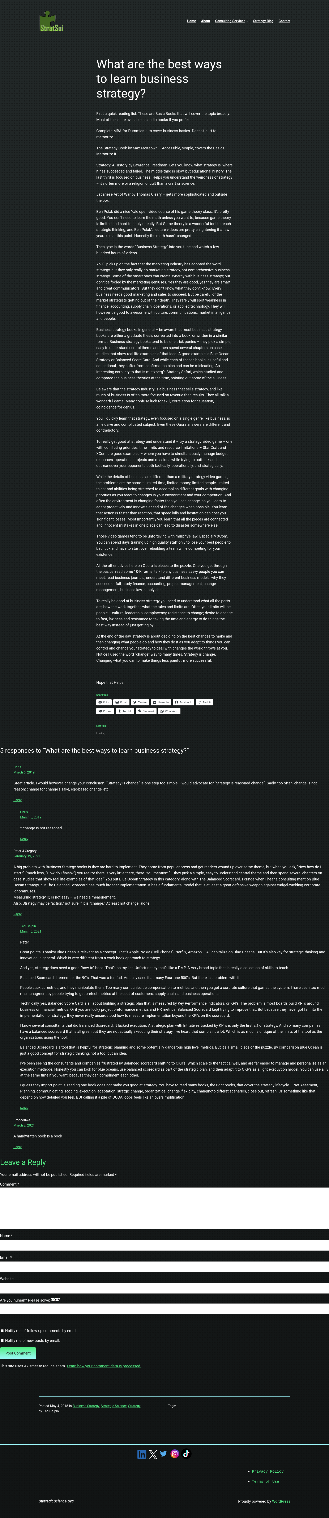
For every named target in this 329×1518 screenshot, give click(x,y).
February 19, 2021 (26, 856)
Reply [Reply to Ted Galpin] (24, 1108)
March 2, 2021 (24, 1125)
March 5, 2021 (30, 931)
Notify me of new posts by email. (32, 1340)
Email (6, 1257)
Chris (17, 767)
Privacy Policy (268, 1471)
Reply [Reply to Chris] (17, 800)
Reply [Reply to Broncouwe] (17, 1147)
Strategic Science (114, 1406)
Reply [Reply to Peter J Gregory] (17, 914)
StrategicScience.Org (56, 1500)
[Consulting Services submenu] (247, 21)
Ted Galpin (28, 926)
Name (6, 1235)
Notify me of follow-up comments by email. (41, 1330)
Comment (9, 1184)
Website (6, 1279)
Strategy (134, 1406)
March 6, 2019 (24, 772)
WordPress (281, 1501)
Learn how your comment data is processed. (104, 1366)
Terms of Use (265, 1481)
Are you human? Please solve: (164, 1306)
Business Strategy (86, 1406)
